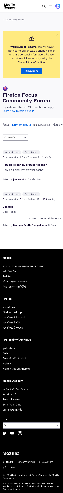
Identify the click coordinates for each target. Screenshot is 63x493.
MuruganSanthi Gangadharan (30, 225)
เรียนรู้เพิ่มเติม (31, 71)
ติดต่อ (12, 467)
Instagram (20, 433)
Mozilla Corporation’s (17, 475)
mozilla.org (8, 462)
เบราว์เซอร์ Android (14, 317)
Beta (5, 353)
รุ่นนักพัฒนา (9, 348)
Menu (50, 6)
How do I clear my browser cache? (25, 164)
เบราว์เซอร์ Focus (13, 327)
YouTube (12, 433)
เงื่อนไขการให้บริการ (26, 462)
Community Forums (15, 19)
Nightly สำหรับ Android (16, 368)
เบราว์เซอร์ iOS (11, 322)
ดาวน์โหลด (9, 307)
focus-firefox (31, 152)
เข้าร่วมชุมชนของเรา (15, 281)
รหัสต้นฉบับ (9, 271)
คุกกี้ (4, 467)
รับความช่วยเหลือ (13, 409)
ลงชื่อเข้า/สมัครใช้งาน (15, 389)
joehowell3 (19, 179)
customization (12, 152)
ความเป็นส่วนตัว (46, 462)
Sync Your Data (12, 404)
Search (44, 6)
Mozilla (11, 453)
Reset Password (12, 399)
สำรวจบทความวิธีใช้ (14, 286)
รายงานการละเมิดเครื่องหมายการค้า (23, 266)
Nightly (7, 363)
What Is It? (9, 394)
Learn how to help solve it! (18, 111)
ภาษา (5, 419)
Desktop (8, 206)
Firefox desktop (12, 312)
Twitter (7, 276)
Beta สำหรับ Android (15, 358)
